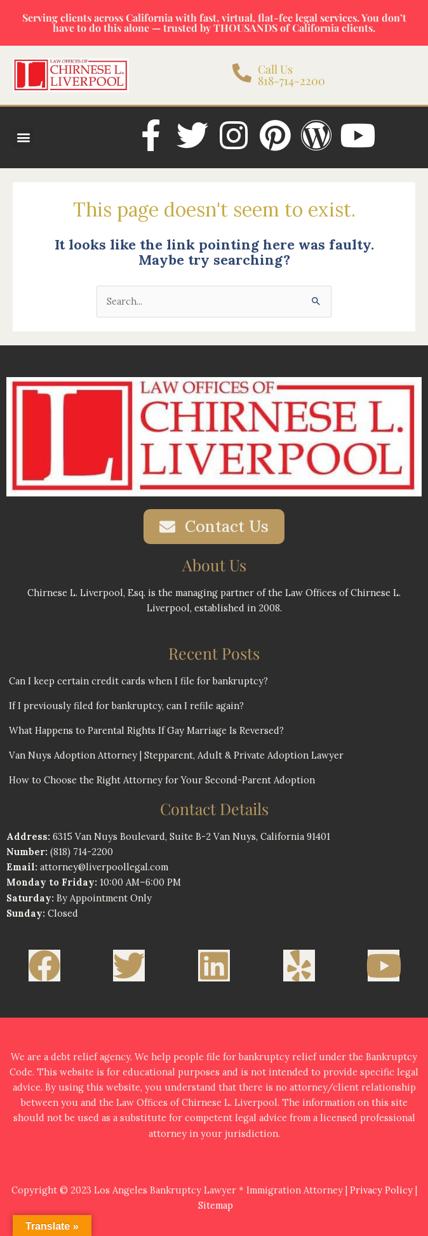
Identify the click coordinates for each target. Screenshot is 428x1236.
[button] (23, 137)
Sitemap (215, 1205)
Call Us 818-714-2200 (291, 75)
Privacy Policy (381, 1190)
